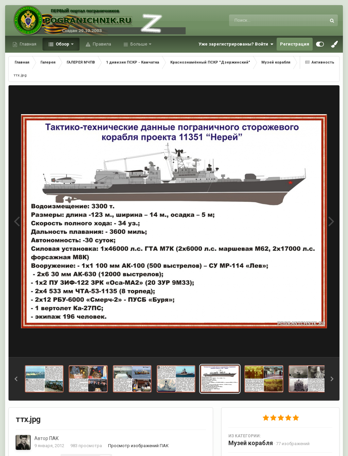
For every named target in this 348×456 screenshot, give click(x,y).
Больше (138, 44)
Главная (27, 44)
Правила (101, 44)
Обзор (62, 44)
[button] (15, 378)
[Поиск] (265, 20)
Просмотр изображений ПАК (138, 445)
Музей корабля (250, 442)
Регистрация (294, 44)
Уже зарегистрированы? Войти (235, 44)
